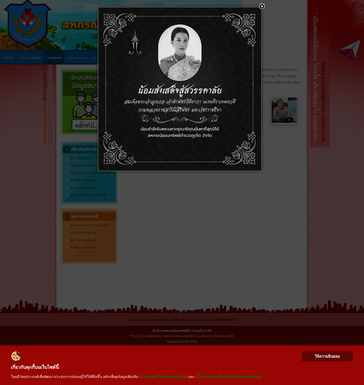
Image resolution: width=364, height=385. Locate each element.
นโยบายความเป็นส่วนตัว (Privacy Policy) (229, 377)
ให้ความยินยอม (327, 356)
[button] (262, 7)
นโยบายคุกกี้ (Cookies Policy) (163, 377)
